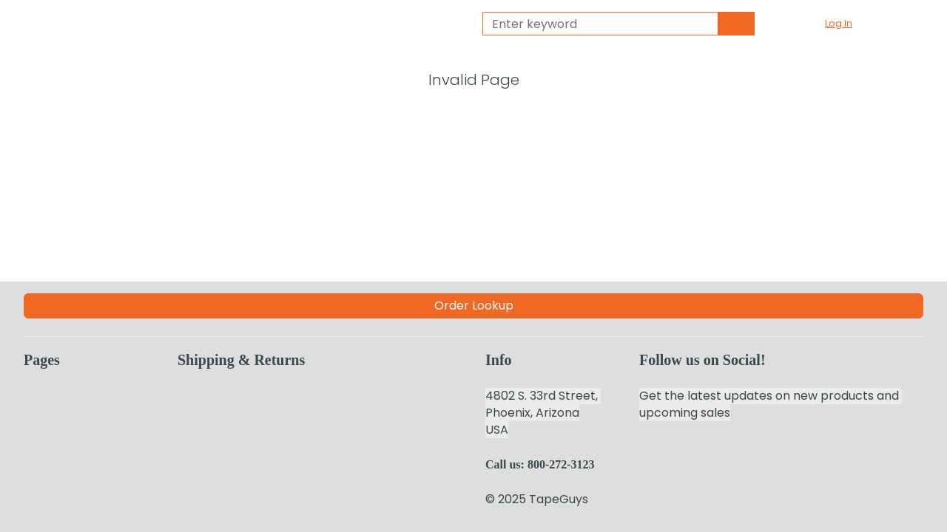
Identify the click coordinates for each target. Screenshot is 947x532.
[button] (847, 23)
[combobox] (594, 24)
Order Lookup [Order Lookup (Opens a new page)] (473, 305)
